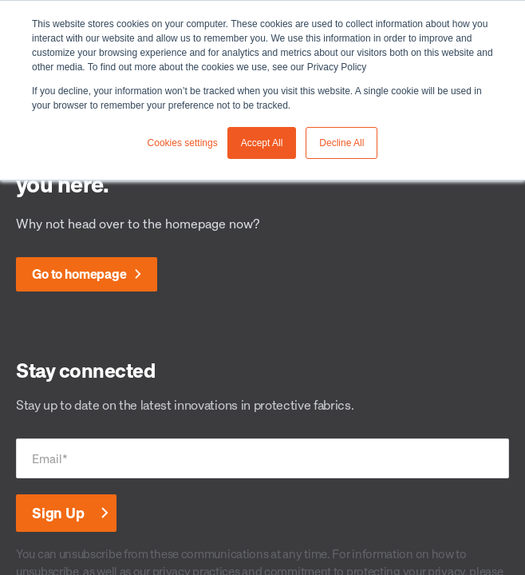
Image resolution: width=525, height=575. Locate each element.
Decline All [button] (341, 143)
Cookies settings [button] (183, 143)
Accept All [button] (262, 143)
